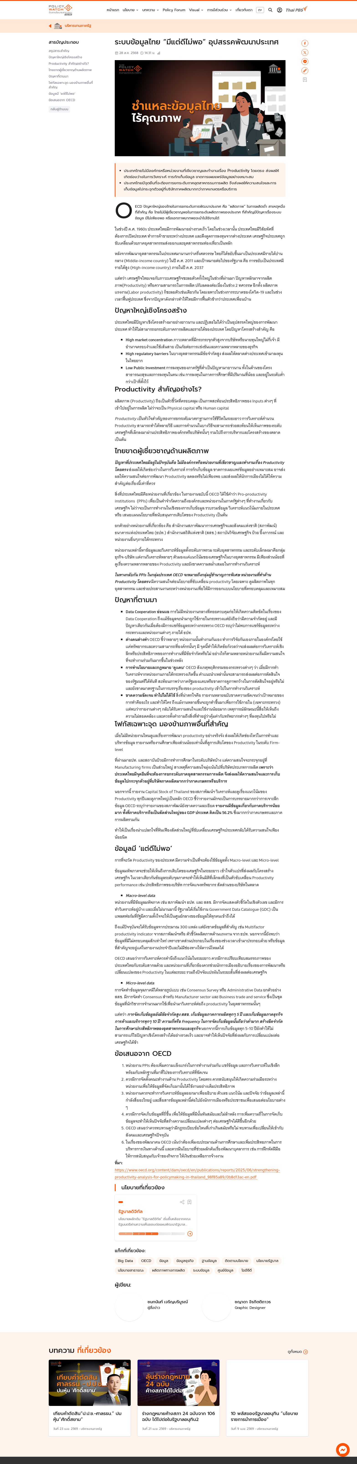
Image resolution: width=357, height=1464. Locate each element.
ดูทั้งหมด (298, 1352)
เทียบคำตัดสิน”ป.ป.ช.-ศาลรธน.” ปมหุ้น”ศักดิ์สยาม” (87, 1416)
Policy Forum (174, 10)
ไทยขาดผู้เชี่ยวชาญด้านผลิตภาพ (70, 70)
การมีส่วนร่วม (217, 10)
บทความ (148, 10)
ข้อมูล (163, 1261)
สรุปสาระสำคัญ (59, 51)
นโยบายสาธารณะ (131, 1270)
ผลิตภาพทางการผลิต (168, 1270)
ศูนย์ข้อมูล (225, 1270)
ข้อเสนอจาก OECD (62, 100)
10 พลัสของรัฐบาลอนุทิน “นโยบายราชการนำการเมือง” (264, 1416)
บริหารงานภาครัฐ (91, 1429)
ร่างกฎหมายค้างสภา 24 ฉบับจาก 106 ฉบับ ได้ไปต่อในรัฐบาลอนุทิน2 (178, 1416)
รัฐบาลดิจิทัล (130, 1211)
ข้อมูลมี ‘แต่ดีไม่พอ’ (62, 94)
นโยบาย (129, 10)
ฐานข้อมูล (209, 1261)
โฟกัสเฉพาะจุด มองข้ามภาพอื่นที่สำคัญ (71, 85)
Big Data (125, 1261)
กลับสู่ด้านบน (59, 109)
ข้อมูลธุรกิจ (185, 1261)
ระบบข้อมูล (201, 1270)
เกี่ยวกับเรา (244, 10)
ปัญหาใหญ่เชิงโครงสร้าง (65, 57)
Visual (194, 10)
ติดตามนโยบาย (236, 1261)
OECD (146, 1261)
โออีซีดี (247, 1270)
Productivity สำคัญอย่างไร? (69, 63)
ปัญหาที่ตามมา (58, 76)
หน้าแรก (113, 10)
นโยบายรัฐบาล (267, 1261)
